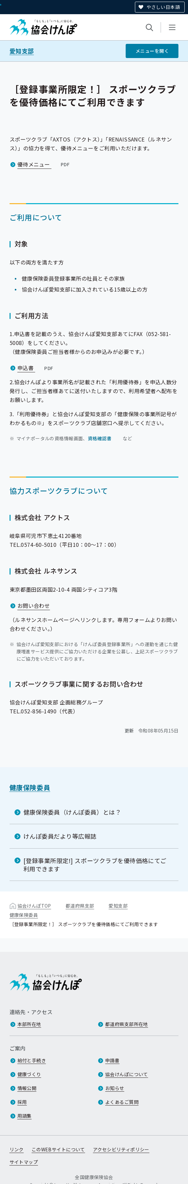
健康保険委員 (30, 787)
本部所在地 (29, 1024)
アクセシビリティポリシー (121, 1149)
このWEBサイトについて (58, 1149)
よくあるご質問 (122, 1102)
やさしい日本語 (163, 7)
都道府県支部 (80, 905)
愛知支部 (22, 51)
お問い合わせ (33, 605)
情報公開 (27, 1088)
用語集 (24, 1115)
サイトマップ (24, 1162)
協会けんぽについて (126, 1074)
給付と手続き (31, 1060)
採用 (22, 1102)
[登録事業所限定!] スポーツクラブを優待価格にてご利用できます (95, 864)
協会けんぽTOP (34, 905)
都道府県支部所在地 (126, 1024)
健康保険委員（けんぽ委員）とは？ (72, 812)
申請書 (112, 1060)
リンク (17, 1149)
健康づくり (29, 1074)
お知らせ (114, 1088)
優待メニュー (44, 164)
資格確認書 (99, 438)
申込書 (36, 368)
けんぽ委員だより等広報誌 (60, 836)
